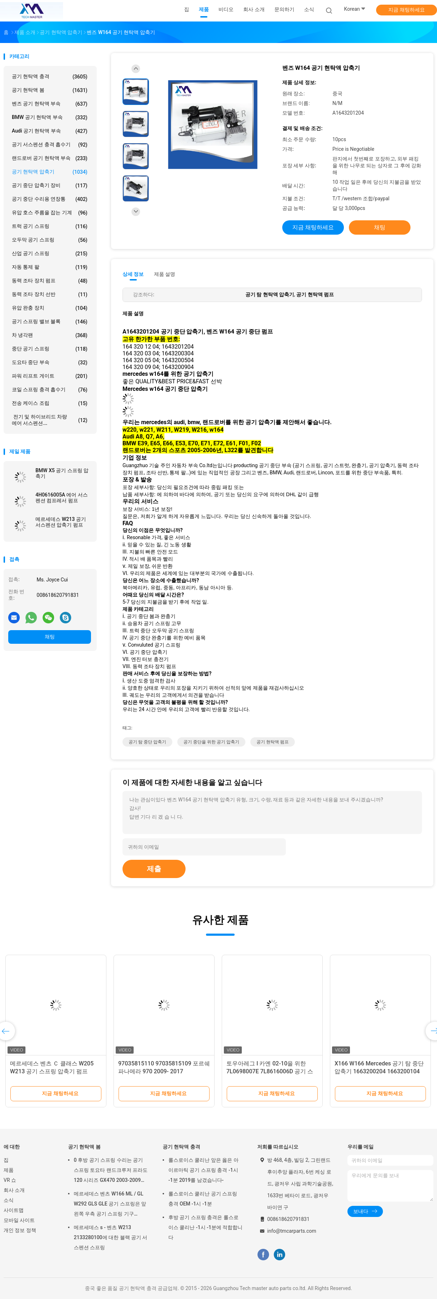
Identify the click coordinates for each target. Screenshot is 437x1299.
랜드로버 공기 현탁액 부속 (49, 158)
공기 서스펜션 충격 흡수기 (49, 144)
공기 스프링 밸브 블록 (49, 321)
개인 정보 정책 (20, 1230)
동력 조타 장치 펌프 (49, 280)
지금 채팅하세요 (406, 10)
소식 (9, 1200)
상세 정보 (133, 274)
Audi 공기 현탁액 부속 (49, 131)
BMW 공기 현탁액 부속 (49, 117)
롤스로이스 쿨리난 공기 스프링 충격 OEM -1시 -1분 (202, 1199)
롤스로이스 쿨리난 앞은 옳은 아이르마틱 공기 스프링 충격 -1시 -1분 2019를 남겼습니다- (203, 1170)
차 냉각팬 (49, 335)
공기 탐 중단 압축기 (147, 741)
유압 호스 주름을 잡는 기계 (49, 212)
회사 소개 (14, 1190)
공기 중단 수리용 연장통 (49, 199)
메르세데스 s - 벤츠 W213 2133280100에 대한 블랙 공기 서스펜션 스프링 (111, 1237)
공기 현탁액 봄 (49, 90)
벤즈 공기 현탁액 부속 (49, 103)
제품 (9, 1170)
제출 (154, 868)
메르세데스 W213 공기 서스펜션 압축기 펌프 (60, 522)
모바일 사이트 (19, 1220)
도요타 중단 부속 (49, 362)
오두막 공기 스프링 (49, 240)
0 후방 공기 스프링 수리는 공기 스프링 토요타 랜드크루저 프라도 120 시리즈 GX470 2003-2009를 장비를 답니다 (111, 1171)
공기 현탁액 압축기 (49, 172)
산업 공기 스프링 (49, 253)
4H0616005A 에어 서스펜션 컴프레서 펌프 (61, 497)
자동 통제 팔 (49, 267)
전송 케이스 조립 (49, 403)
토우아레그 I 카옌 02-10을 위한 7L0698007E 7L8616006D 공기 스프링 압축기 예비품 (269, 1071)
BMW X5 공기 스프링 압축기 (61, 473)
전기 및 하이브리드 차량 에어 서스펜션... (49, 420)
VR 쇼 (10, 1180)
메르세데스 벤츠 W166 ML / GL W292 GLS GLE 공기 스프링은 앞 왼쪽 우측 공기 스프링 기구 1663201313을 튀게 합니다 (110, 1205)
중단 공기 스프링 (49, 349)
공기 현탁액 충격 (49, 76)
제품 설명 (164, 274)
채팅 (50, 636)
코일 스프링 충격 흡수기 (49, 389)
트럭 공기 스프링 (49, 226)
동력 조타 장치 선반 (49, 294)
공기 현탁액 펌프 (272, 741)
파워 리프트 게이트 (49, 376)
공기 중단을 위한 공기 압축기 (211, 741)
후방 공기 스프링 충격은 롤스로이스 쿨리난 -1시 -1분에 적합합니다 (205, 1227)
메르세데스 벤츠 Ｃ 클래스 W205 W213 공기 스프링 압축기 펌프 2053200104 (51, 1071)
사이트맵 (14, 1210)
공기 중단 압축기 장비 (49, 185)
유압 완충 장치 (49, 308)
